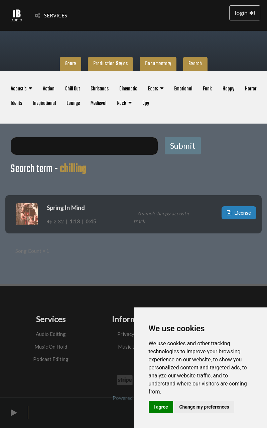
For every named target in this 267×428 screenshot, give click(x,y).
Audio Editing (51, 334)
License (239, 213)
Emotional (183, 89)
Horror (250, 89)
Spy (145, 103)
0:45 (91, 221)
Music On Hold (50, 347)
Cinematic (128, 89)
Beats (155, 89)
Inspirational (44, 103)
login (245, 12)
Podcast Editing (51, 359)
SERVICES (51, 15)
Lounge (73, 103)
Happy (228, 89)
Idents (16, 103)
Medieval (98, 103)
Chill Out (72, 89)
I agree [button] (161, 407)
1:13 (75, 221)
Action (48, 89)
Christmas (100, 89)
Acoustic (21, 89)
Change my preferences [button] (204, 407)
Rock (124, 103)
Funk (207, 89)
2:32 (55, 221)
